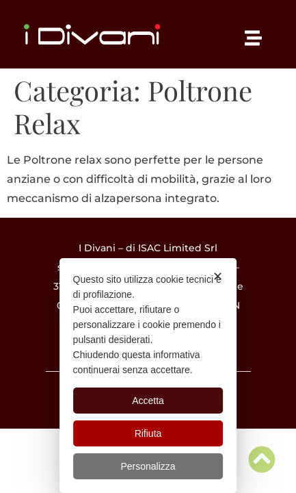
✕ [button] (218, 276)
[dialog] (148, 375)
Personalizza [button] (147, 466)
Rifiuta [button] (148, 433)
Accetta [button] (148, 400)
